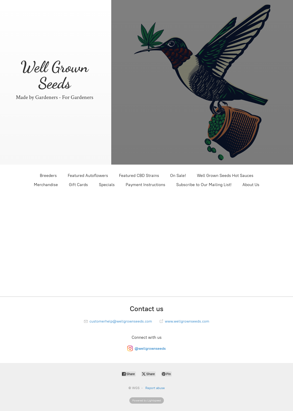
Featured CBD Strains (139, 175)
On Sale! (178, 175)
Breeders (48, 175)
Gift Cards (78, 184)
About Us (250, 184)
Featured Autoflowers (88, 175)
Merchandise (46, 184)
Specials (107, 184)
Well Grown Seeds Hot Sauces (225, 175)
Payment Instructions (145, 184)
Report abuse (155, 388)
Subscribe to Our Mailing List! (203, 184)
